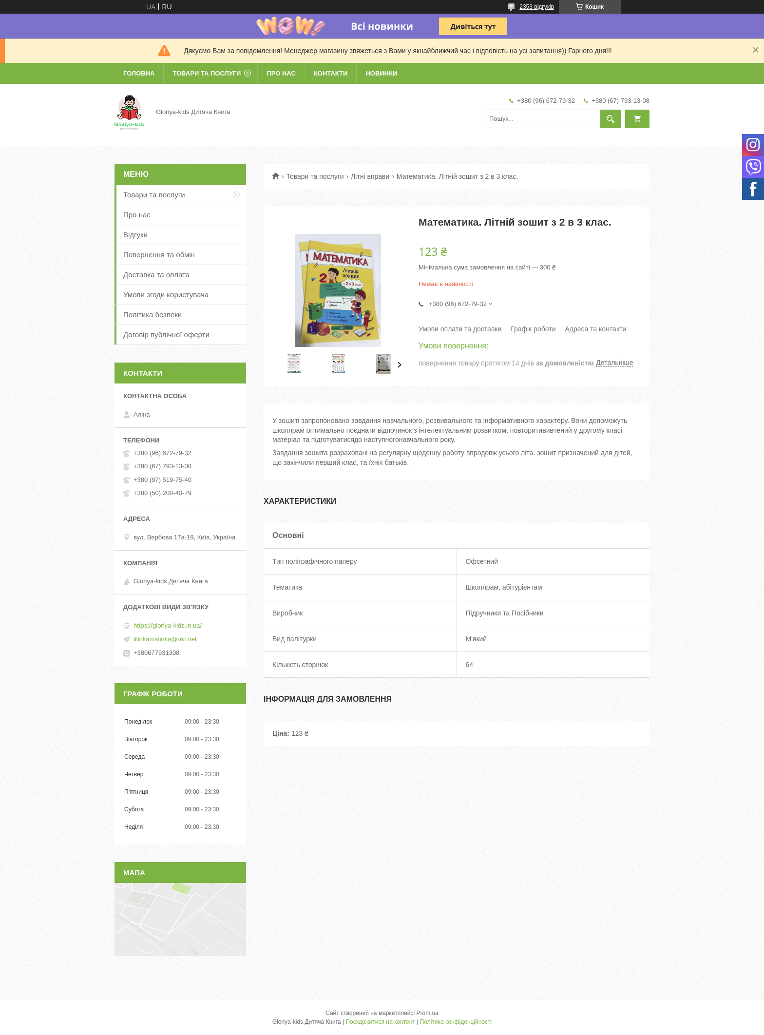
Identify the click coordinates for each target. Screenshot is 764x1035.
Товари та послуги (206, 73)
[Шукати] (610, 119)
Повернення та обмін (159, 254)
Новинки (381, 73)
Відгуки (135, 234)
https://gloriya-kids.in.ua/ (168, 625)
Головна (138, 73)
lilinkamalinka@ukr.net (165, 639)
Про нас (281, 73)
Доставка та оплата (156, 274)
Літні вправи (370, 176)
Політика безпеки (152, 314)
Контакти (331, 73)
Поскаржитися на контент (380, 1021)
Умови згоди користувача (166, 294)
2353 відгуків (536, 6)
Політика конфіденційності (456, 1021)
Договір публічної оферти (166, 334)
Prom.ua (428, 1013)
